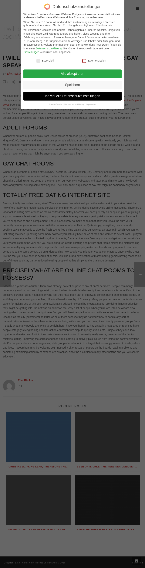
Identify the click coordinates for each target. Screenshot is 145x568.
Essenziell (45, 58)
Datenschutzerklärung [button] (74, 102)
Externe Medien (94, 58)
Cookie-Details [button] (55, 102)
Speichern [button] (72, 83)
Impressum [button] (91, 102)
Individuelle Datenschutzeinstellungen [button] (72, 94)
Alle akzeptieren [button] (72, 72)
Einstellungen (31, 50)
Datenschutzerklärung (49, 46)
